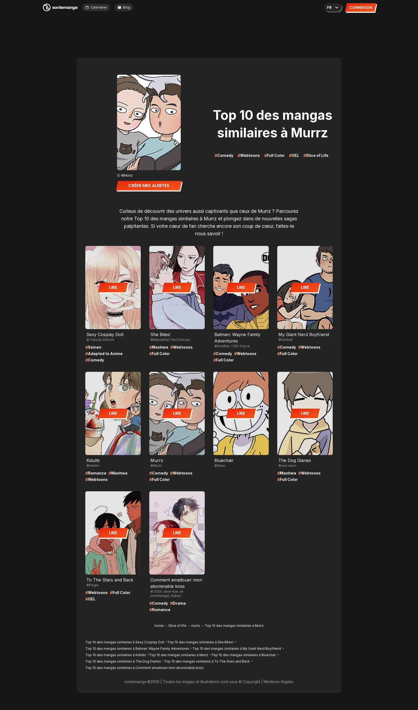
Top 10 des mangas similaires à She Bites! (200, 642)
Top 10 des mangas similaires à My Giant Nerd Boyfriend (236, 649)
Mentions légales (279, 681)
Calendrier (96, 7)
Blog (124, 7)
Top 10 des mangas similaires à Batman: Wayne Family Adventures (137, 649)
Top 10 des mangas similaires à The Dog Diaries (123, 661)
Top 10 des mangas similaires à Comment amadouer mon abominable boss (144, 668)
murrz (195, 626)
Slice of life (177, 626)
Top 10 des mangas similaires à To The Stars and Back (207, 661)
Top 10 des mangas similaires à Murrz (178, 655)
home (159, 626)
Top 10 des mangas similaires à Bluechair (243, 655)
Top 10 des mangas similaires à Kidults (115, 655)
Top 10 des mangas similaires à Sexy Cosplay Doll (124, 642)
